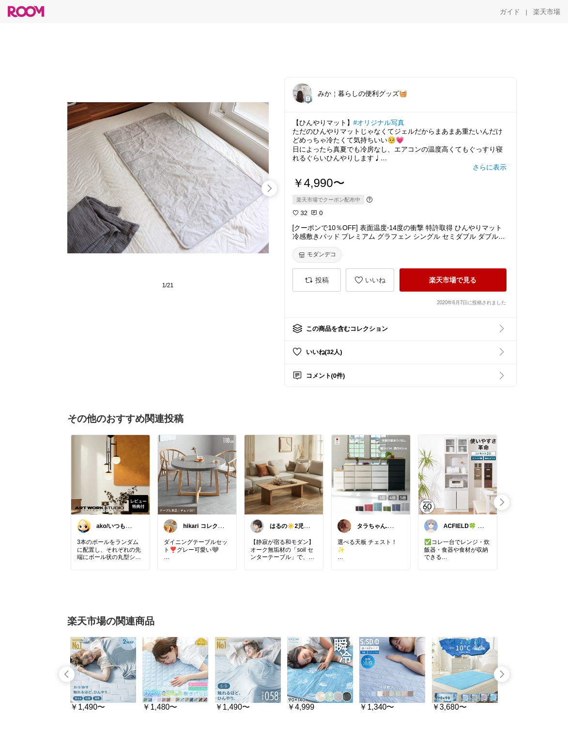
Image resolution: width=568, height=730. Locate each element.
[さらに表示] (490, 167)
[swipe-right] (269, 188)
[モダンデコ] (317, 255)
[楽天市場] (546, 11)
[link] (110, 474)
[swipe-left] (67, 674)
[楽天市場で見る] (453, 280)
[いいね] (370, 280)
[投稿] (316, 280)
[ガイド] (510, 11)
